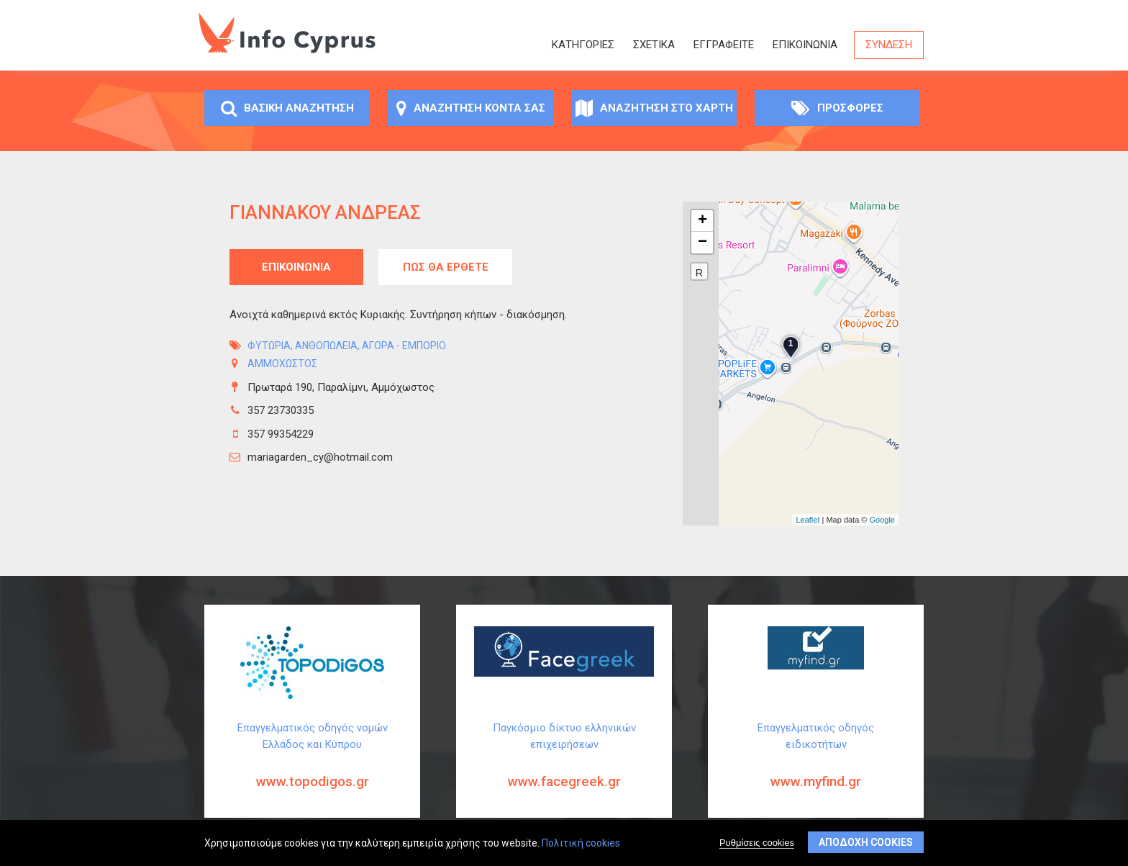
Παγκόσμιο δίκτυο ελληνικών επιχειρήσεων (564, 766)
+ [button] (702, 221)
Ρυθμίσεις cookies (756, 842)
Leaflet (807, 519)
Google (882, 519)
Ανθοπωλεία (326, 345)
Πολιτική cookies (581, 843)
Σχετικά (654, 44)
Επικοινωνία (805, 44)
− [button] (702, 242)
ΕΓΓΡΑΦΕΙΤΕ (723, 44)
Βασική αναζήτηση (287, 108)
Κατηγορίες (583, 44)
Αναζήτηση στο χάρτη (654, 108)
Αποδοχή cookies (866, 842)
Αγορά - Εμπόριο (404, 345)
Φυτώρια (269, 345)
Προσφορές (837, 108)
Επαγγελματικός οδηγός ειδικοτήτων (815, 766)
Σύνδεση (888, 44)
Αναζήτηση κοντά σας (470, 108)
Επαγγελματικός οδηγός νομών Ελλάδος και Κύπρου (312, 766)
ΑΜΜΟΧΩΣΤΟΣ (282, 363)
